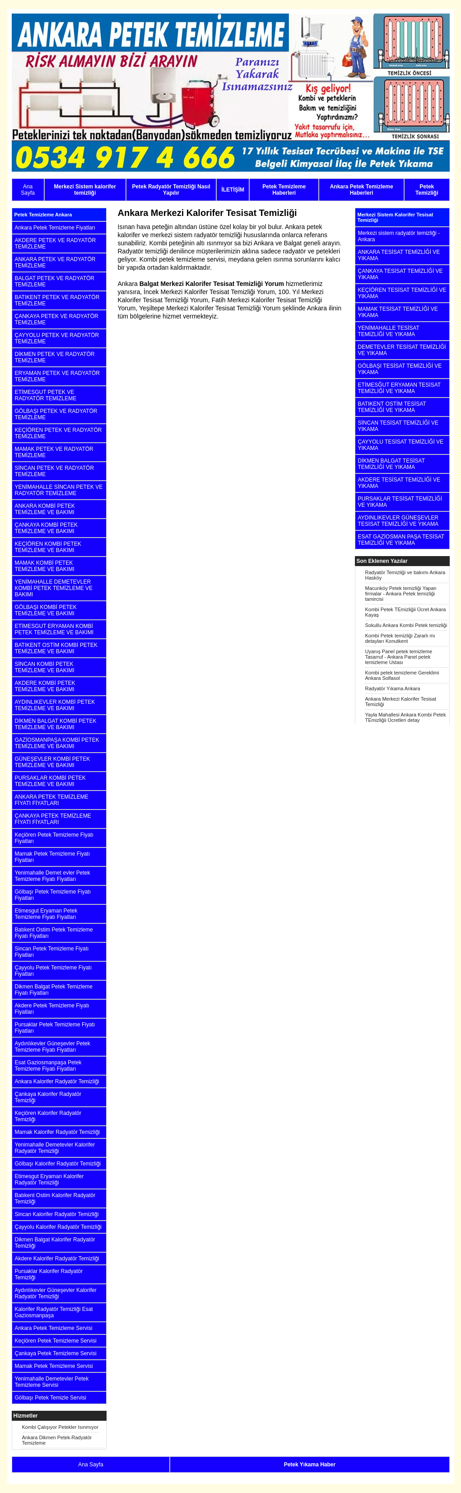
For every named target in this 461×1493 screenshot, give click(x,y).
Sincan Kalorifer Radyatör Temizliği (57, 1214)
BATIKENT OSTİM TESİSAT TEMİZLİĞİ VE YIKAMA (392, 407)
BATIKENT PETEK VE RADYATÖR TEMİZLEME (57, 300)
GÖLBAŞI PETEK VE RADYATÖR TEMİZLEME (56, 414)
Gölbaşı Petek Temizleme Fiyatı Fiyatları (53, 895)
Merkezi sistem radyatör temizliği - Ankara (399, 236)
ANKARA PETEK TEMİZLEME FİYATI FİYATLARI (51, 800)
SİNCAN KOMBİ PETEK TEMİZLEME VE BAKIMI (45, 667)
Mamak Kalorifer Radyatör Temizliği (57, 1132)
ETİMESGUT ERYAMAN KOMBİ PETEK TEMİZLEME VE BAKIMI (54, 629)
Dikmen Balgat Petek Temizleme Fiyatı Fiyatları (54, 989)
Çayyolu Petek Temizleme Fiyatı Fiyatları (53, 970)
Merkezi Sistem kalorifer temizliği (85, 189)
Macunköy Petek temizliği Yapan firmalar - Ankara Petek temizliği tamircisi (401, 593)
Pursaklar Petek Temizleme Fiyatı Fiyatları (55, 1027)
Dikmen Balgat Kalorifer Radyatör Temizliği (55, 1242)
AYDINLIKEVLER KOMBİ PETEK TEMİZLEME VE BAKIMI (55, 705)
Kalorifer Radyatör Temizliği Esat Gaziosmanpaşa (54, 1312)
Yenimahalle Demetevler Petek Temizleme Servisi (52, 1382)
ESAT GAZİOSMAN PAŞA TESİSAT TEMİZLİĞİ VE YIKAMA (401, 540)
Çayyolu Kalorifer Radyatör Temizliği (58, 1227)
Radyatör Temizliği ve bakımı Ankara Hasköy (405, 575)
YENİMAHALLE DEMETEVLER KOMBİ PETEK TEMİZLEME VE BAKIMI (54, 588)
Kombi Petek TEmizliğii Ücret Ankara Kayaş (405, 612)
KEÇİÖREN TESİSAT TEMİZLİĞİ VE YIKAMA (402, 293)
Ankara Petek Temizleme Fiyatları (55, 228)
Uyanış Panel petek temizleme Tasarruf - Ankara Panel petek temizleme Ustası (399, 657)
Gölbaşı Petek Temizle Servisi (51, 1398)
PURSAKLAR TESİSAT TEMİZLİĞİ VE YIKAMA (400, 502)
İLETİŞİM (232, 190)
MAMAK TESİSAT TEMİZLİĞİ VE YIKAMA (398, 312)
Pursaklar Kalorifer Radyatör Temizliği (49, 1274)
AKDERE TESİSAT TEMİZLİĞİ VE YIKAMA (399, 483)
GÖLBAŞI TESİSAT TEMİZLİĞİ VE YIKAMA (400, 369)
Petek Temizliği (426, 189)
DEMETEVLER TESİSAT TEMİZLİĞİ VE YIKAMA (402, 350)
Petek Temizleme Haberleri (284, 189)
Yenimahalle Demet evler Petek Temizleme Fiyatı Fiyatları (52, 876)
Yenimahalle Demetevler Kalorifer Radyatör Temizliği (55, 1148)
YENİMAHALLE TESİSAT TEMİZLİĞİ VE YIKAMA (388, 331)
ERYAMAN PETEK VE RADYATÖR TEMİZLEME (57, 376)
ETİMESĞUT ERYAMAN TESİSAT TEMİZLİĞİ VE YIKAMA (399, 388)
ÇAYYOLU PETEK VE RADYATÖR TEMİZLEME (57, 338)
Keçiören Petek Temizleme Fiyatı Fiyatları (54, 838)
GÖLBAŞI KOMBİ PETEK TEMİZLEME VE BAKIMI (46, 610)
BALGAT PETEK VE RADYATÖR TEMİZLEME (55, 281)
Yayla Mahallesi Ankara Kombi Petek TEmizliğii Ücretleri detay (405, 717)
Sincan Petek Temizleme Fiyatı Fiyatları (52, 951)
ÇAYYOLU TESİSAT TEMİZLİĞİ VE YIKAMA (401, 445)
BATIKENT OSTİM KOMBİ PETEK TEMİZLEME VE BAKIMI (56, 648)
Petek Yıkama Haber (310, 1464)
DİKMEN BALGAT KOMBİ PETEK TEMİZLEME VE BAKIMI (56, 724)
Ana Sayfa (28, 189)
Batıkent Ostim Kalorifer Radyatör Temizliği (55, 1198)
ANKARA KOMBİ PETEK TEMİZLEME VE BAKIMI (45, 509)
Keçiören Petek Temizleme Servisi (56, 1341)
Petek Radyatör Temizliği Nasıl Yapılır (171, 189)
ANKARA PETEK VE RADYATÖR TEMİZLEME (55, 262)
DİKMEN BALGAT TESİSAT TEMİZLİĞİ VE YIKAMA (391, 464)
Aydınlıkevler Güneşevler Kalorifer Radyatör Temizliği (56, 1293)
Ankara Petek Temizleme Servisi (54, 1328)
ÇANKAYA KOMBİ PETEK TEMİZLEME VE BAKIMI (46, 528)
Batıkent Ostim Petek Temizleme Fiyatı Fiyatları (54, 933)
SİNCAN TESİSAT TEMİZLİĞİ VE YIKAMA (398, 426)
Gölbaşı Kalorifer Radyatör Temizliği (58, 1164)
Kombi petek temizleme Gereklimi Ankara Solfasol (402, 675)
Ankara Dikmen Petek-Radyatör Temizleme (57, 1440)
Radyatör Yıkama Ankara (392, 688)
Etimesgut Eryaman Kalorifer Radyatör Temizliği (49, 1179)
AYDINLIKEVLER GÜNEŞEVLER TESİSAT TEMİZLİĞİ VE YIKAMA (398, 521)
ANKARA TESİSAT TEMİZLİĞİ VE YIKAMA (399, 255)
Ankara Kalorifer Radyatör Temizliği (57, 1081)
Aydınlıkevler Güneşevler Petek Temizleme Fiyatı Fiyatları (52, 1046)
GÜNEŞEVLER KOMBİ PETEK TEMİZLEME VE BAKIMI (52, 762)
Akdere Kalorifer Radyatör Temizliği (57, 1258)
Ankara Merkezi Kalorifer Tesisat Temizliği (401, 701)
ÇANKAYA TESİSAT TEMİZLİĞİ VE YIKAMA (400, 274)
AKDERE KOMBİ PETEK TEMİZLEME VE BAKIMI (45, 686)
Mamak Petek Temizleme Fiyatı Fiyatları (52, 857)
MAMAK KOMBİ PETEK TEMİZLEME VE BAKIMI (45, 566)
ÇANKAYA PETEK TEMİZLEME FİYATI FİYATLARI (53, 819)
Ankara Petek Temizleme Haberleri (361, 189)
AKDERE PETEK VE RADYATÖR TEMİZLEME (55, 243)
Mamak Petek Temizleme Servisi (54, 1366)
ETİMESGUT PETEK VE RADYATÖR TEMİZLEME (46, 395)
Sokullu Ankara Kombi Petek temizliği (406, 625)
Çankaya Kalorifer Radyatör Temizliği (48, 1097)
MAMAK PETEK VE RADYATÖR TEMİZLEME (54, 452)
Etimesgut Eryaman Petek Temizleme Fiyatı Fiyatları (46, 914)
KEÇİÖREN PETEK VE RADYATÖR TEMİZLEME (58, 433)
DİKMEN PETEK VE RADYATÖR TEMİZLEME (55, 357)
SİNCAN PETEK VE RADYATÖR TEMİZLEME (54, 471)
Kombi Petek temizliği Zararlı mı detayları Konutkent (400, 638)
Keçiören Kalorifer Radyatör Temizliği (48, 1116)
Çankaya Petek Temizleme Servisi (56, 1353)
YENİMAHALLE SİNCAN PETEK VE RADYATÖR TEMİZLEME (59, 490)
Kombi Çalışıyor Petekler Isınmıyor (60, 1427)
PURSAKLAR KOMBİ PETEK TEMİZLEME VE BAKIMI (50, 781)
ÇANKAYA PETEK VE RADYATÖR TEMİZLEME (56, 319)
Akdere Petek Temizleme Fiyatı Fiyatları (52, 1008)
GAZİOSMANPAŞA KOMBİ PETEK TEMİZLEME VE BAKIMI (57, 743)
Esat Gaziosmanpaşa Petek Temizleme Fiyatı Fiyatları (48, 1065)
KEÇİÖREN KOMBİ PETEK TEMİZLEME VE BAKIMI (48, 547)
